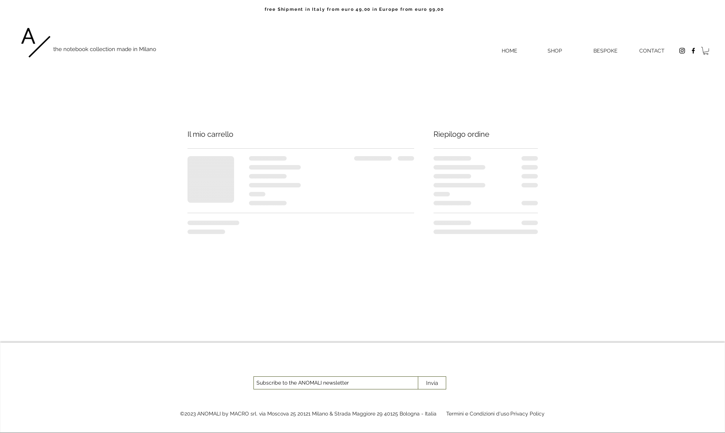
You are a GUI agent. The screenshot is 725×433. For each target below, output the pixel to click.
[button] (705, 51)
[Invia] (432, 382)
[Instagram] (682, 50)
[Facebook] (693, 50)
